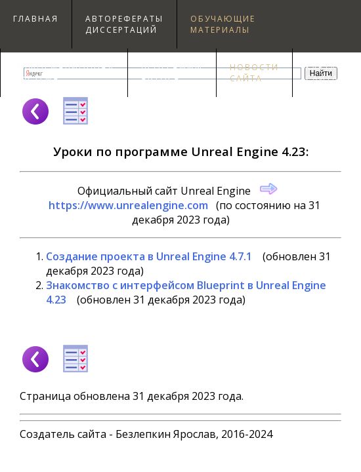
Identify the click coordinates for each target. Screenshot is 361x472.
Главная (35, 18)
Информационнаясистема (64, 73)
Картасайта (322, 73)
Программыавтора (172, 73)
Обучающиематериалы (222, 24)
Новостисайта (254, 73)
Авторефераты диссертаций (124, 24)
